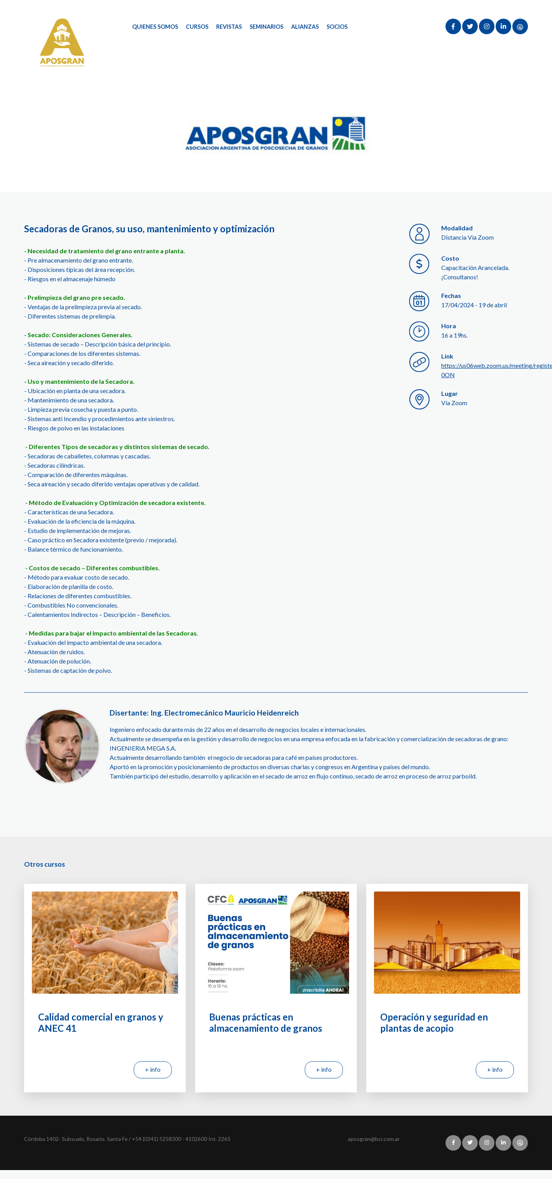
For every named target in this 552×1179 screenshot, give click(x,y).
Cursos (197, 26)
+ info (153, 1069)
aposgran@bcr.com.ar (374, 1138)
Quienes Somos (155, 26)
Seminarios (267, 26)
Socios (337, 26)
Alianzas (306, 26)
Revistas (229, 26)
